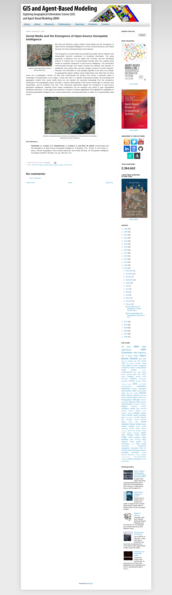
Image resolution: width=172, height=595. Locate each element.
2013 (126, 265)
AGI (123, 356)
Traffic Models (140, 435)
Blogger (90, 583)
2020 (126, 244)
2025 (126, 229)
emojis (144, 452)
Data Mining (142, 372)
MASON (142, 393)
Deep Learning (126, 374)
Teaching (79, 24)
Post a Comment (35, 178)
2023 (126, 235)
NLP (144, 397)
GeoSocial (126, 388)
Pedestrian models (128, 408)
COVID (143, 361)
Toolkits (143, 433)
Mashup (124, 397)
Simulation (129, 419)
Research (49, 24)
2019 (126, 247)
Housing (139, 391)
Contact (105, 24)
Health (134, 391)
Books (131, 361)
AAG (129, 347)
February (129, 301)
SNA (138, 417)
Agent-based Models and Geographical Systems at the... (135, 315)
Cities (144, 363)
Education (125, 381)
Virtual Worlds (140, 444)
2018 (126, 250)
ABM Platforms (139, 353)
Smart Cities (133, 422)
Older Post (109, 183)
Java (144, 391)
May (127, 292)
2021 (126, 241)
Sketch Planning (140, 419)
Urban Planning (135, 439)
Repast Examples (139, 415)
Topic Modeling (127, 435)
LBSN (123, 393)
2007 (126, 334)
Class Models (126, 366)
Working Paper (127, 450)
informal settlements (128, 454)
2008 (126, 331)
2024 (126, 232)
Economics (142, 378)
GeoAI (144, 384)
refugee (143, 454)
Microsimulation (132, 397)
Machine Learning (133, 395)
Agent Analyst (133, 356)
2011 (126, 322)
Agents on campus (137, 514)
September (130, 280)
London (136, 393)
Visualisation (125, 446)
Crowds (144, 370)
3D (123, 347)
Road (123, 417)
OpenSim (143, 402)
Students (92, 24)
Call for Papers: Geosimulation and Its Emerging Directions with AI (140, 474)
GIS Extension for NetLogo (139, 533)
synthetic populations (134, 459)
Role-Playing (129, 417)
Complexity (142, 366)
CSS (33, 165)
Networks (132, 402)
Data (134, 372)
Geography (142, 389)
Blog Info (125, 361)
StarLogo (124, 430)
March (128, 298)
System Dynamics (133, 433)
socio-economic (126, 457)
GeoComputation (127, 386)
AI (126, 356)
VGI (65, 165)
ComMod (135, 365)
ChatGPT (138, 363)
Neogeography (127, 400)
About (37, 24)
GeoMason (141, 386)
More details (134, 84)
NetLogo (136, 400)
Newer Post (31, 183)
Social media (135, 424)
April (127, 295)
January (129, 304)
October (129, 277)
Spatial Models (141, 428)
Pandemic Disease (140, 404)
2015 (126, 259)
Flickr (144, 381)
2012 (126, 268)
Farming (138, 381)
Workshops (136, 450)
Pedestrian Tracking (138, 406)
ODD (138, 402)
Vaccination (125, 444)
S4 (134, 417)
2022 (126, 238)
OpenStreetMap (127, 404)
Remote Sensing (127, 413)
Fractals (129, 384)
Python (138, 411)
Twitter (61, 165)
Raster (144, 411)
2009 (126, 328)
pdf (70, 153)
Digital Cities (137, 374)
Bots (135, 361)
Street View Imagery (134, 430)
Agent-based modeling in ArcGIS (138, 494)
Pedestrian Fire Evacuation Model (139, 553)
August (128, 283)
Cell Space (130, 363)
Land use (129, 393)
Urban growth (135, 442)
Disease (133, 379)
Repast (137, 413)
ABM (136, 346)
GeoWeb (134, 388)
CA (138, 361)
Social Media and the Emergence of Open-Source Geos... (133, 308)
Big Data (142, 359)
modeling (137, 454)
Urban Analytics (134, 437)
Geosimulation (126, 391)
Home (27, 24)
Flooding (124, 384)
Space (138, 426)
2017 (126, 253)
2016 (126, 256)
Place (137, 408)
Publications (64, 24)
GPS (139, 384)
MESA (124, 395)
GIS (37, 165)
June (127, 289)
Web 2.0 (69, 165)
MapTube (143, 395)
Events (132, 381)
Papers (41, 165)
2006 (126, 337)
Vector (132, 444)
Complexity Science (128, 368)
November (129, 274)
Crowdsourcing (127, 372)
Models (140, 397)
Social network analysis (51, 165)
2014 (126, 262)
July (127, 286)
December (129, 271)
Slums (124, 422)
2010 (126, 325)
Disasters (130, 376)
